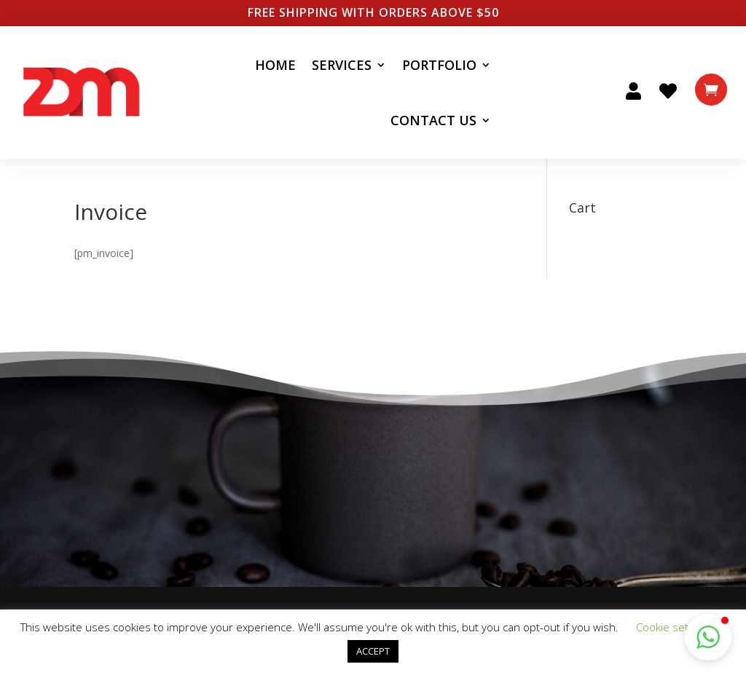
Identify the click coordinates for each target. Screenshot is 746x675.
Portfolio (439, 65)
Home (275, 65)
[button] (708, 637)
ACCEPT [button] (373, 651)
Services (342, 65)
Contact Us (433, 120)
